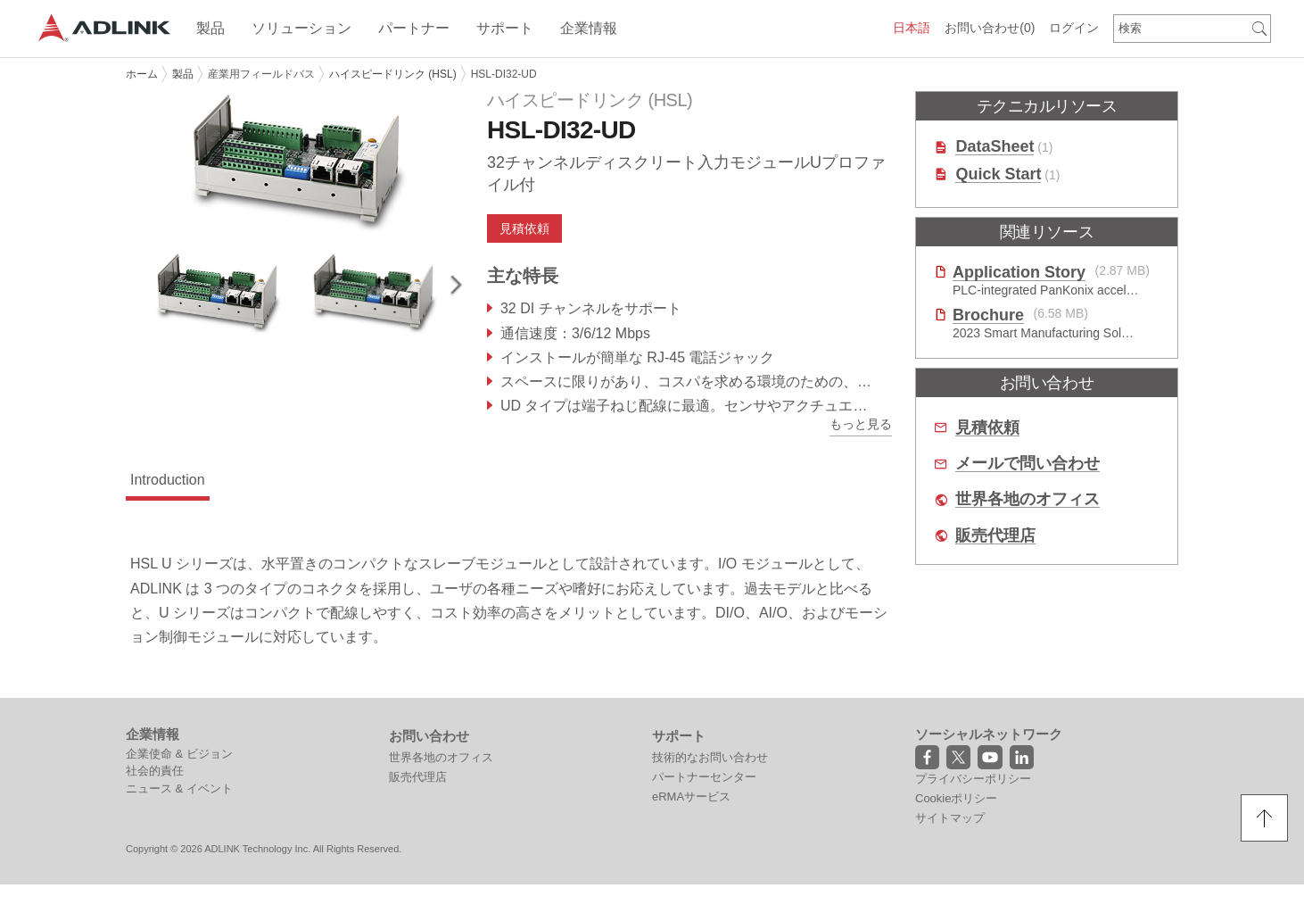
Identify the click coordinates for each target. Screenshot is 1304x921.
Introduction (167, 479)
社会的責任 (155, 770)
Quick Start (998, 174)
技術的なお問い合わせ (710, 757)
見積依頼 (524, 228)
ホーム (142, 74)
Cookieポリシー (956, 798)
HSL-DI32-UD (504, 74)
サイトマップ (950, 818)
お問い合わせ (990, 28)
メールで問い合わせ (1027, 463)
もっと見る (860, 424)
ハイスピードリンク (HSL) (393, 74)
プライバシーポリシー (973, 778)
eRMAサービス (691, 796)
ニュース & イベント (179, 788)
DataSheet (994, 146)
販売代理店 (995, 535)
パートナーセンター (704, 777)
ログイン (1074, 28)
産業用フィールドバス (261, 74)
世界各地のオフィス (1027, 499)
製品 (183, 74)
